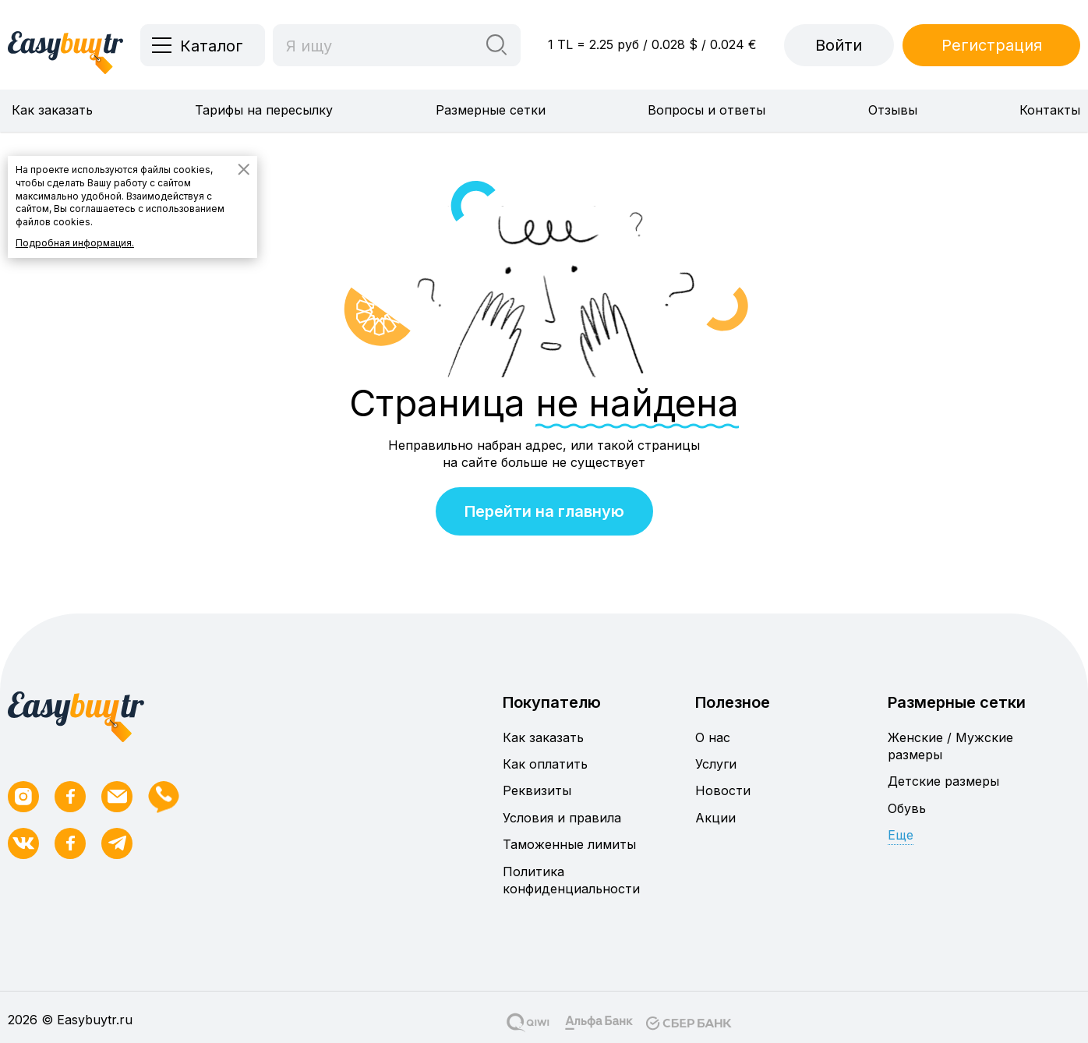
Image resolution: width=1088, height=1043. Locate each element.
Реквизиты (537, 790)
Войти (838, 45)
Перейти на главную (544, 511)
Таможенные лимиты (569, 844)
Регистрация (991, 45)
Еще (900, 835)
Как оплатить (545, 764)
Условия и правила (562, 818)
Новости (723, 790)
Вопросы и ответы (706, 110)
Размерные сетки (491, 110)
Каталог (211, 46)
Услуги (716, 764)
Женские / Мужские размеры (950, 746)
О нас (712, 737)
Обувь (907, 808)
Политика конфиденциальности (571, 880)
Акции (715, 818)
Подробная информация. (75, 243)
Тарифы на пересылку (264, 110)
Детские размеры (943, 781)
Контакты (1049, 110)
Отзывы (892, 110)
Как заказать (52, 110)
